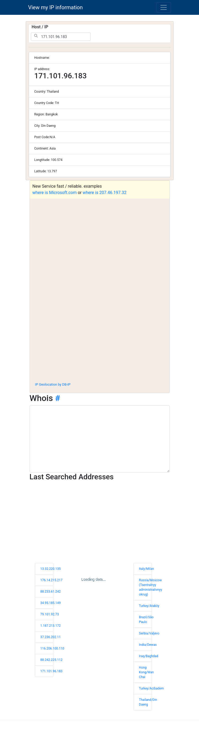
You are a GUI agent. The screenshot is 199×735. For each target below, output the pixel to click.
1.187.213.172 (50, 626)
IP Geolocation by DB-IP (53, 384)
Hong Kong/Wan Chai (146, 672)
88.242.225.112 (51, 660)
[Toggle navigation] (163, 7)
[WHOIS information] (100, 438)
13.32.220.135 (50, 569)
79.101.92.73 (49, 614)
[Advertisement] (99, 339)
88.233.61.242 (50, 591)
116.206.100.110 (52, 648)
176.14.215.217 (51, 580)
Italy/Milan (146, 569)
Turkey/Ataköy (149, 606)
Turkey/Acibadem (151, 688)
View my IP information (55, 7)
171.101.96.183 (51, 671)
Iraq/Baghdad (148, 656)
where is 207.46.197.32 (105, 192)
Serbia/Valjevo (149, 633)
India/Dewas (148, 645)
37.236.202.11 (50, 637)
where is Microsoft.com (55, 192)
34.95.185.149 (50, 603)
